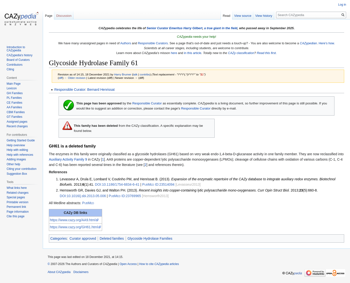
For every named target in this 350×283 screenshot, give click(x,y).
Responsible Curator (69, 89)
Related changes (17, 192)
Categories (58, 238)
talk (135, 74)
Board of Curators (18, 60)
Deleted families (112, 238)
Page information (18, 211)
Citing (10, 69)
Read (226, 16)
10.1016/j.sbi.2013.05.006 (83, 196)
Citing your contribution (21, 169)
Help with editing (17, 150)
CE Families (14, 102)
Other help (13, 164)
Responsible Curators (153, 43)
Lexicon (12, 88)
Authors (125, 43)
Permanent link (16, 207)
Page (48, 16)
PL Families (14, 98)
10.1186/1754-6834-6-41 (117, 184)
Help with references (20, 154)
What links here (17, 188)
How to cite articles (159, 264)
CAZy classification (241, 53)
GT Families (14, 117)
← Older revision (75, 77)
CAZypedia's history (19, 55)
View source (243, 16)
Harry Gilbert (192, 28)
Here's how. (327, 43)
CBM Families (16, 112)
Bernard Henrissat (101, 89)
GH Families (15, 93)
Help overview (16, 145)
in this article (192, 53)
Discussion (63, 16)
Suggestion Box (17, 173)
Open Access (128, 264)
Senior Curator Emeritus (165, 28)
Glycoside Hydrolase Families (150, 238)
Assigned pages (17, 121)
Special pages (16, 197)
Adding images (16, 159)
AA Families (14, 107)
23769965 (125, 196)
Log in (342, 4)
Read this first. (267, 53)
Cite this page (15, 216)
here (174, 53)
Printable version (17, 202)
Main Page (13, 83)
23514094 (158, 184)
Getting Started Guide (21, 140)
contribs (145, 74)
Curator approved (83, 238)
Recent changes (17, 126)
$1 (202, 74)
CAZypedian (308, 43)
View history (263, 16)
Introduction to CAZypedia (16, 49)
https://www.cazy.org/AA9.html (73, 220)
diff (60, 77)
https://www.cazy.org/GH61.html (74, 227)
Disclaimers (80, 272)
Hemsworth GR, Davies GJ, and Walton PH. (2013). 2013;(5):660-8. (189, 190)
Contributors (14, 64)
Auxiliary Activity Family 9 (68, 159)
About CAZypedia (59, 272)
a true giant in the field (220, 28)
